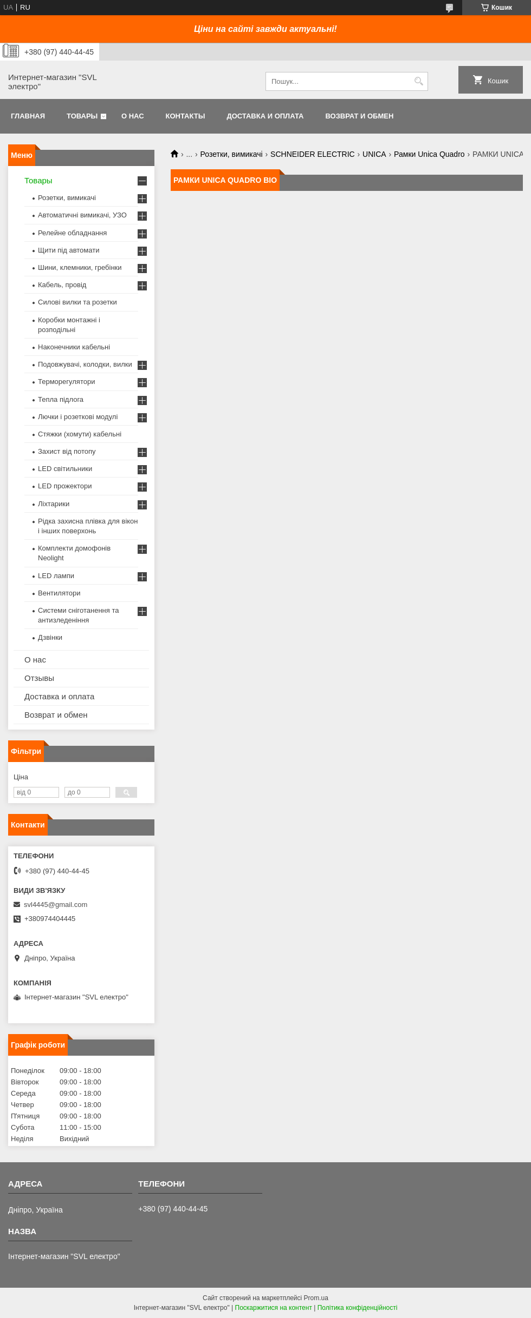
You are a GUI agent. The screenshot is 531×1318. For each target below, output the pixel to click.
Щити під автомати (68, 250)
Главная (28, 116)
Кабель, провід (62, 285)
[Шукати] (418, 81)
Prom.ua (316, 1298)
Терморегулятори (66, 381)
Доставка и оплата (264, 116)
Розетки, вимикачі (231, 154)
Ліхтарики (53, 504)
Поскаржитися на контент (273, 1308)
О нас (132, 116)
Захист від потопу (66, 451)
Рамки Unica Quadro (429, 154)
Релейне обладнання (72, 233)
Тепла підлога (60, 399)
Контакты (185, 116)
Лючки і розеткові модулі (78, 417)
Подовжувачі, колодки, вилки (85, 364)
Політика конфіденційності (358, 1308)
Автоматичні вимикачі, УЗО (82, 215)
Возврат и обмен (359, 116)
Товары (82, 116)
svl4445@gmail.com (55, 904)
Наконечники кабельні (74, 347)
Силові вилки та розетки (77, 302)
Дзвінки (50, 637)
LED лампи (56, 576)
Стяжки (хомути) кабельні (79, 434)
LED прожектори (65, 486)
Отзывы (39, 678)
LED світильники (65, 469)
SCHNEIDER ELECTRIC (312, 154)
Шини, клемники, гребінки (80, 267)
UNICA (374, 154)
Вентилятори (59, 593)
